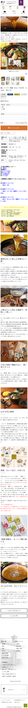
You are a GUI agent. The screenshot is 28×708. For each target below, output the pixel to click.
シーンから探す (5, 655)
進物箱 (3, 643)
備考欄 (2, 114)
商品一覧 (3, 641)
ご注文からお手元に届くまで (8, 664)
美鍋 (3, 648)
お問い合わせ (17, 702)
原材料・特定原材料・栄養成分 (9, 676)
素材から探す (5, 657)
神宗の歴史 (18, 646)
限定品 (3, 650)
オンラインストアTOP (5, 700)
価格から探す (5, 653)
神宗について (19, 641)
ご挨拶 (17, 643)
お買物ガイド (5, 667)
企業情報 (18, 650)
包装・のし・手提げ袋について (9, 669)
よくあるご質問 (5, 671)
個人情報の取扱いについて (19, 700)
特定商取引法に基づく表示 (6, 702)
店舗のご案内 (19, 648)
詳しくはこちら (12, 150)
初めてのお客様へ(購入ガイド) (9, 674)
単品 (3, 646)
